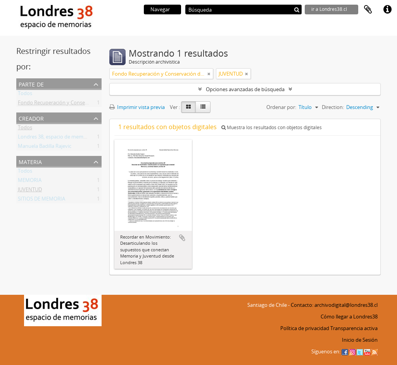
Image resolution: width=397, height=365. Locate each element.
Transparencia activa (354, 328)
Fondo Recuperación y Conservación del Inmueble (75, 103)
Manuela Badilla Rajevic (44, 147)
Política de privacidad (304, 328)
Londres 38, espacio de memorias (56, 138)
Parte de (31, 83)
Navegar (160, 9)
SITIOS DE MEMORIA (41, 200)
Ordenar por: (281, 107)
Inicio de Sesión (360, 339)
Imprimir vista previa (137, 107)
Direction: (333, 107)
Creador (31, 117)
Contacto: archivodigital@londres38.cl (334, 304)
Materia (30, 161)
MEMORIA (29, 181)
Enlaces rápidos (387, 9)
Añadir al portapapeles (182, 238)
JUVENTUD (30, 190)
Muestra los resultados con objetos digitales (271, 127)
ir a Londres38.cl (329, 9)
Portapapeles (368, 9)
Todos (25, 94)
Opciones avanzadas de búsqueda (245, 89)
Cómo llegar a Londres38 (349, 316)
